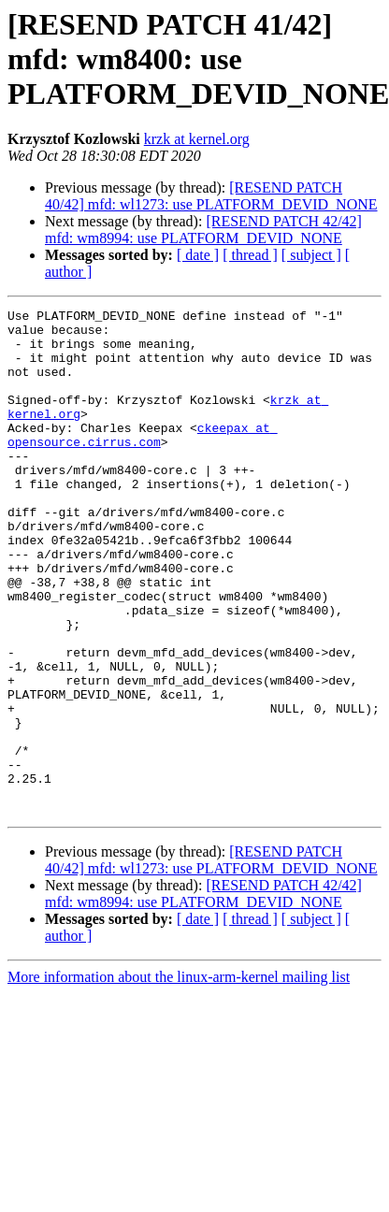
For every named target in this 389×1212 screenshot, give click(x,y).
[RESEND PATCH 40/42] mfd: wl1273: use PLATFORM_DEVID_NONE (211, 196)
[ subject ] (311, 255)
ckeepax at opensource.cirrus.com (142, 461)
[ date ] (198, 255)
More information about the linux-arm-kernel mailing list (178, 1078)
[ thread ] (250, 255)
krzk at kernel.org (197, 139)
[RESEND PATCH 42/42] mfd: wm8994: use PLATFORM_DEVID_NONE (203, 229)
